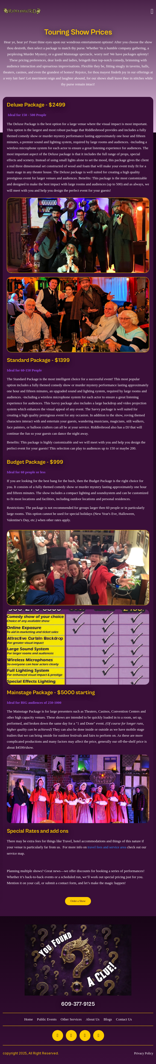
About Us (92, 1019)
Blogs (108, 1019)
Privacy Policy (143, 1053)
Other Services (71, 1019)
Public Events (47, 1019)
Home (28, 1019)
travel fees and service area (106, 847)
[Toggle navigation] (152, 11)
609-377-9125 (78, 1004)
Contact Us (124, 1019)
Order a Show (78, 900)
